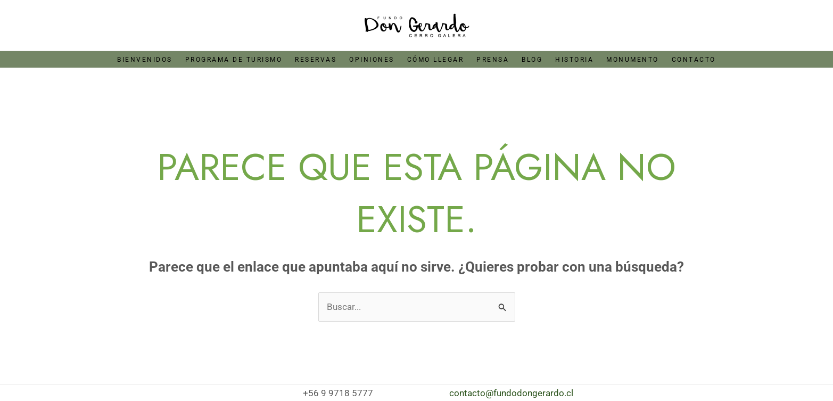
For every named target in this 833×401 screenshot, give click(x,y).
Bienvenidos (144, 59)
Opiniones (371, 59)
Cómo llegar (435, 59)
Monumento (632, 59)
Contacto (694, 59)
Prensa (492, 59)
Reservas (315, 59)
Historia (574, 59)
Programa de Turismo (234, 59)
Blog (532, 59)
